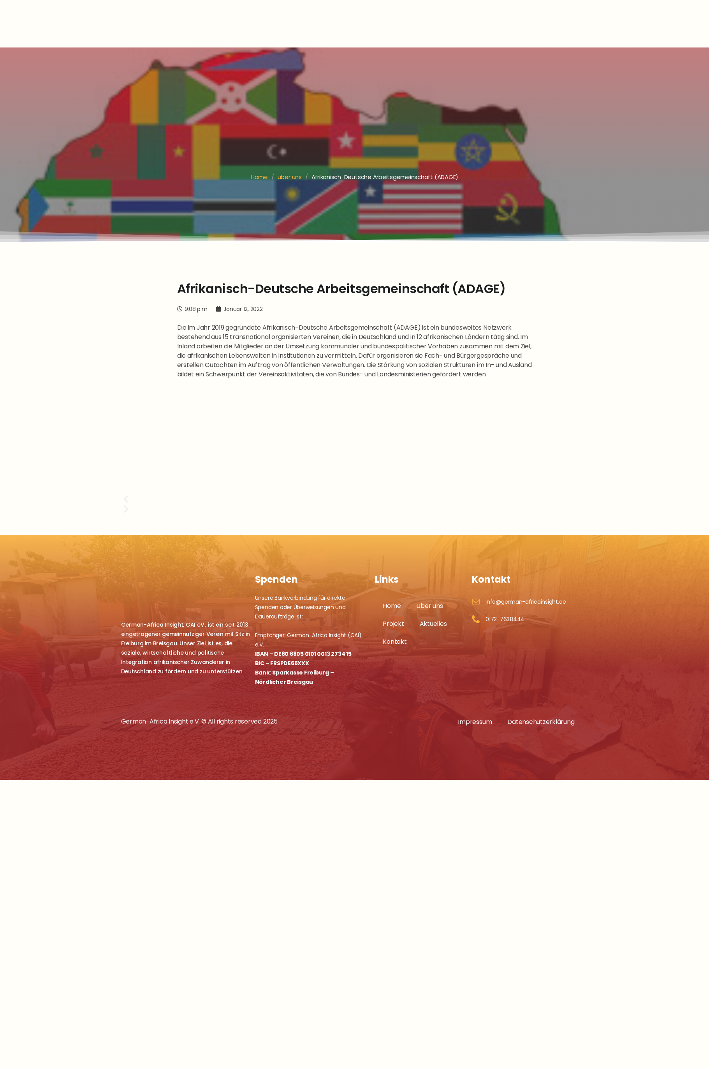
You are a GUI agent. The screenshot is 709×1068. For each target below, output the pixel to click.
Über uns (429, 602)
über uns (290, 177)
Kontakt (394, 638)
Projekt (393, 620)
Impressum (475, 718)
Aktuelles (433, 620)
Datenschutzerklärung (540, 718)
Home (259, 177)
